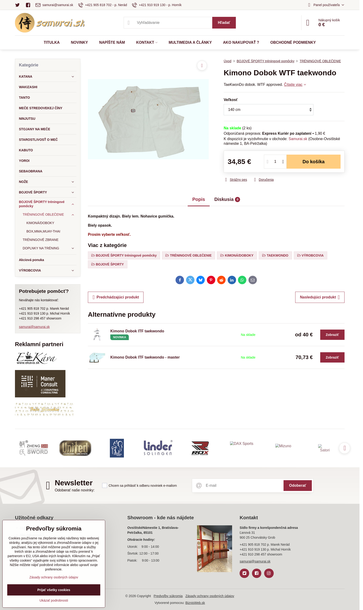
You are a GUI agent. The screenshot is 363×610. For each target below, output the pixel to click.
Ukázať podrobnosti (54, 600)
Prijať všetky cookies (53, 590)
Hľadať (224, 23)
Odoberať (297, 485)
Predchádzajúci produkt (116, 297)
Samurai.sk (297, 139)
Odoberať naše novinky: (75, 490)
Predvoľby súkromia (168, 596)
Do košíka (313, 161)
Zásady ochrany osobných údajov (209, 596)
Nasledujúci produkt (320, 297)
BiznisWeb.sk (195, 603)
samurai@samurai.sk (34, 327)
